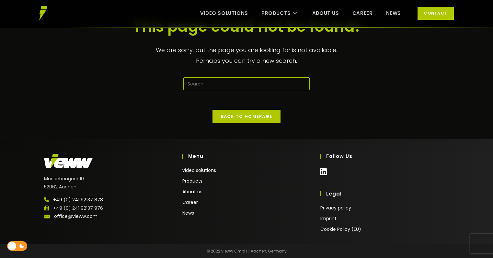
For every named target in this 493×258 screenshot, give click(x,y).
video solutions (199, 170)
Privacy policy (335, 208)
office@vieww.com (75, 216)
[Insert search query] (246, 83)
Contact (435, 13)
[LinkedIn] (323, 175)
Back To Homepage (246, 116)
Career (190, 202)
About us (192, 191)
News (188, 213)
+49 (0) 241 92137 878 (78, 199)
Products (192, 181)
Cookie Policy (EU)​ (340, 229)
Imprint (328, 218)
